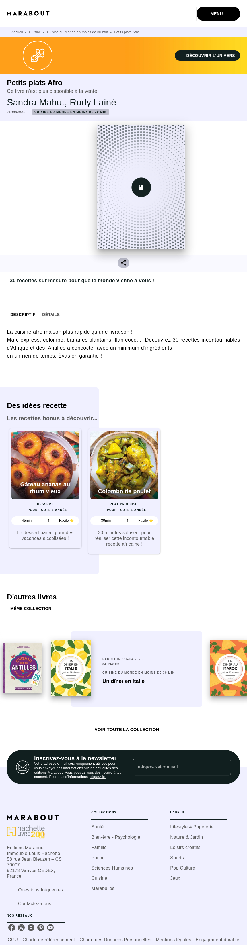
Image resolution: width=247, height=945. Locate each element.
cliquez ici (98, 777)
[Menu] (218, 14)
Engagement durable (217, 939)
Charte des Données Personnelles (115, 939)
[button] (207, 55)
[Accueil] (31, 13)
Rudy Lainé (93, 102)
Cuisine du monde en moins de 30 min (77, 32)
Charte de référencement (48, 939)
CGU (13, 939)
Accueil (17, 32)
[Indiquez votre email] (175, 767)
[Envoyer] (224, 767)
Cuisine (35, 32)
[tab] (23, 314)
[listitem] (12, 927)
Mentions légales (173, 939)
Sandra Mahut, (38, 102)
